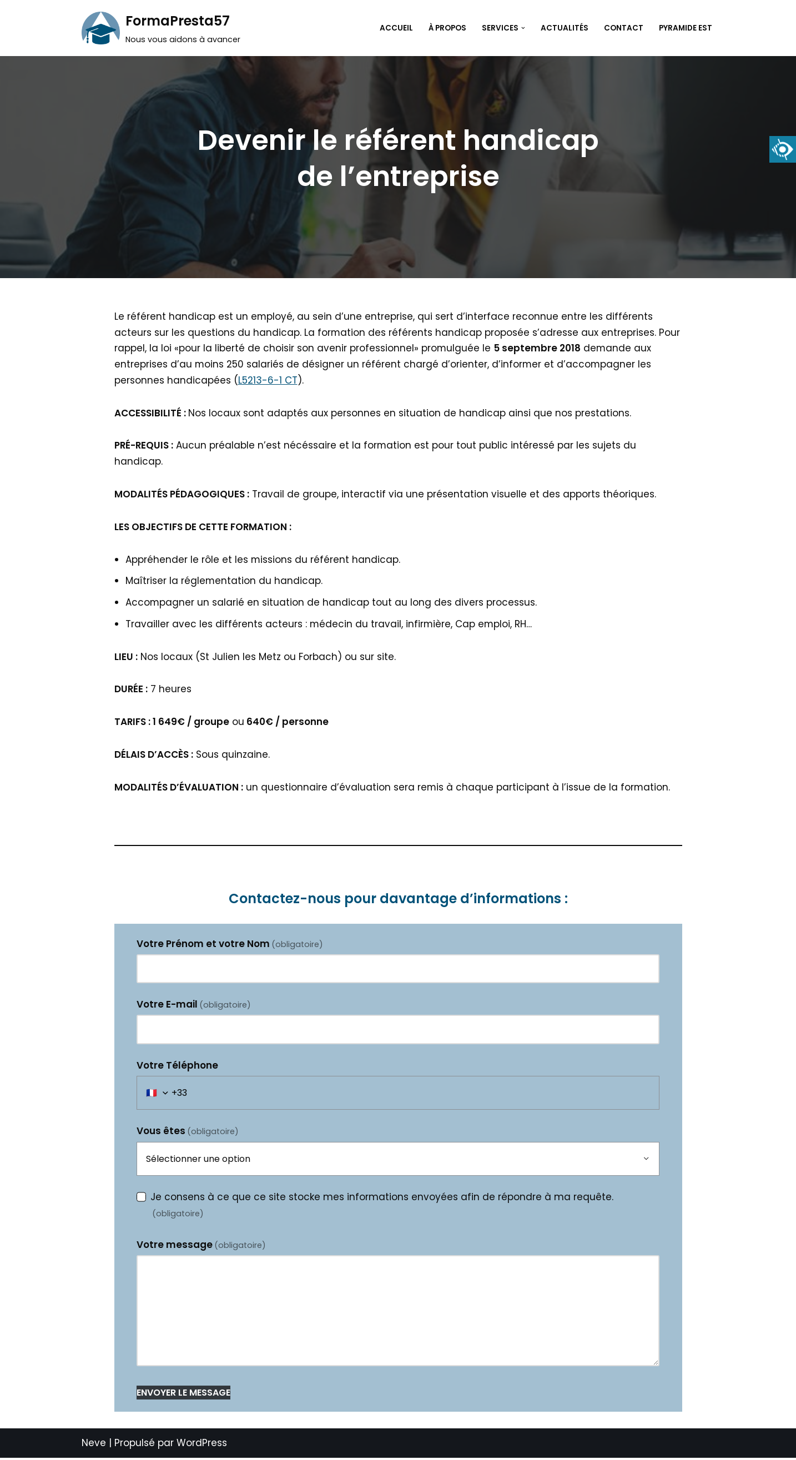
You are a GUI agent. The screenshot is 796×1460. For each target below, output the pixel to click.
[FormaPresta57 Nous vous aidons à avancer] (161, 28)
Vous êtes (188, 1133)
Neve (94, 1445)
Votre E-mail (194, 1006)
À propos (447, 28)
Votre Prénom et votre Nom (230, 944)
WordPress (202, 1445)
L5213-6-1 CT (268, 380)
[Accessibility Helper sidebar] (782, 149)
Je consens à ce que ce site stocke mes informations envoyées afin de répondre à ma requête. (381, 1206)
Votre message (201, 1246)
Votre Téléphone (177, 1067)
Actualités (564, 28)
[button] (523, 28)
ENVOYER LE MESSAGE (183, 1394)
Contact (623, 28)
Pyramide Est (685, 28)
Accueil (396, 28)
